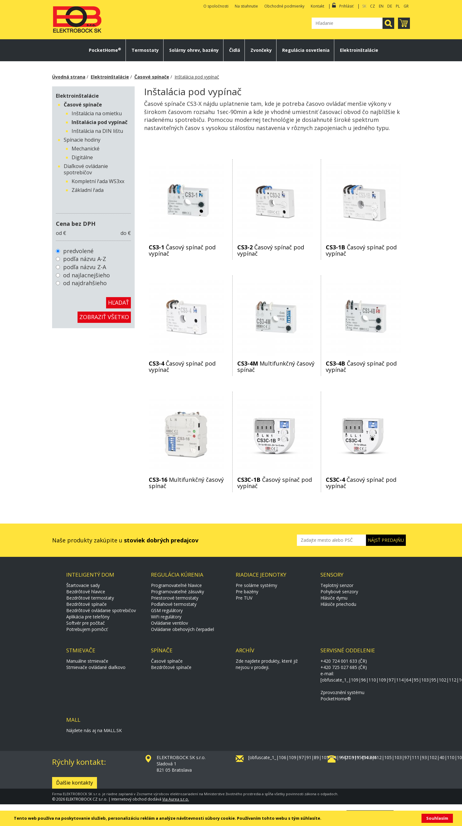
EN (381, 6)
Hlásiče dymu (333, 598)
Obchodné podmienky (284, 6)
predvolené (78, 251)
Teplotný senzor (336, 585)
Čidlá (234, 50)
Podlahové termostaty (173, 604)
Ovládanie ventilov (169, 623)
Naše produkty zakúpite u (125, 540)
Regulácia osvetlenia (306, 50)
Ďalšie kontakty (74, 782)
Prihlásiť (346, 6)
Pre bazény (247, 592)
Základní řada (88, 190)
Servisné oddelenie (347, 650)
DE (389, 6)
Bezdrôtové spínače (86, 604)
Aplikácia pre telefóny (88, 617)
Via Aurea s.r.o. (175, 799)
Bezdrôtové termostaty (90, 598)
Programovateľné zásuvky (177, 592)
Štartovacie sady (83, 585)
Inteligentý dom (90, 574)
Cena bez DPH (75, 223)
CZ (372, 6)
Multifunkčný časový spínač (275, 366)
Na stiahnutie (246, 6)
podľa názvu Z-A (84, 267)
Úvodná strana (68, 77)
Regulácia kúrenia (177, 574)
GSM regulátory (167, 610)
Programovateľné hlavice (176, 585)
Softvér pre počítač (85, 623)
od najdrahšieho (85, 283)
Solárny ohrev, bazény (194, 50)
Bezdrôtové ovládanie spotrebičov (101, 610)
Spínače (162, 650)
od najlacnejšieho (86, 275)
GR (406, 6)
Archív (245, 650)
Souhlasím (437, 818)
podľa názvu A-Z (84, 259)
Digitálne (82, 157)
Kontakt (317, 6)
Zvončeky (261, 50)
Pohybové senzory (339, 592)
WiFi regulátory (166, 617)
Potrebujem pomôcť (87, 629)
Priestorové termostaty (174, 598)
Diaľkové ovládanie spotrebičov (86, 169)
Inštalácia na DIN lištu (97, 131)
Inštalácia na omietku (97, 113)
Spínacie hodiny (82, 139)
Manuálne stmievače (87, 661)
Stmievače (80, 650)
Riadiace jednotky (261, 574)
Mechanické (85, 148)
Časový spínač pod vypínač (182, 250)
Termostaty (145, 50)
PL (398, 6)
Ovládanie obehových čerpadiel (182, 629)
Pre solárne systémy (256, 585)
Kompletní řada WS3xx (98, 181)
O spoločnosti (215, 6)
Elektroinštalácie (359, 50)
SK (364, 6)
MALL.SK (113, 730)
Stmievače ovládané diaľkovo (96, 667)
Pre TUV (244, 598)
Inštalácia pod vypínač (197, 77)
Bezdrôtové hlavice (85, 592)
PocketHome (105, 50)
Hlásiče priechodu (338, 604)
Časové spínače (151, 77)
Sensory (331, 574)
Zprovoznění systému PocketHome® (342, 695)
